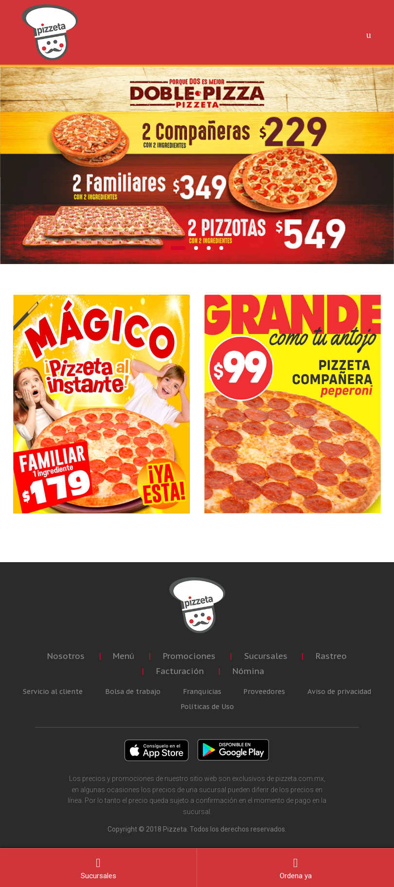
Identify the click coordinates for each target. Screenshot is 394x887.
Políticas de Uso (207, 706)
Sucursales (265, 656)
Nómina (248, 671)
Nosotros (66, 656)
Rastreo (331, 656)
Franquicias (202, 691)
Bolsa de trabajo (133, 691)
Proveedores (264, 691)
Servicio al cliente (53, 691)
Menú (123, 656)
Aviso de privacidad (339, 691)
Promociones (189, 656)
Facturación (180, 671)
